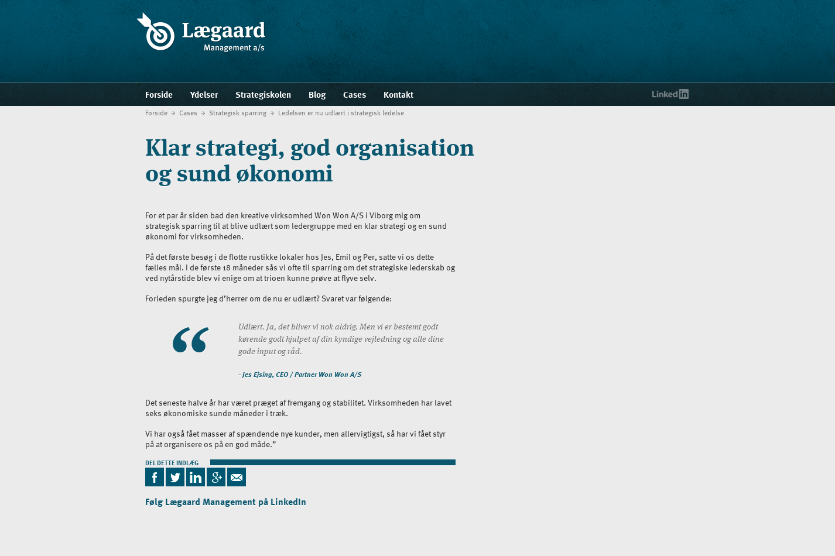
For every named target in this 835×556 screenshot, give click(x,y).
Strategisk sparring (237, 112)
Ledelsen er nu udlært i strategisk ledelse (341, 112)
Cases (188, 112)
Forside (156, 112)
